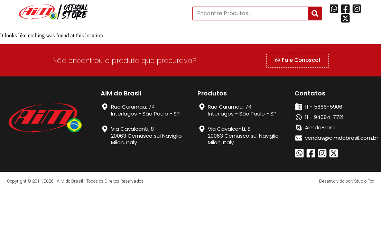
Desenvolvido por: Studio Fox (346, 181)
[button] (76, 10)
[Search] (315, 13)
